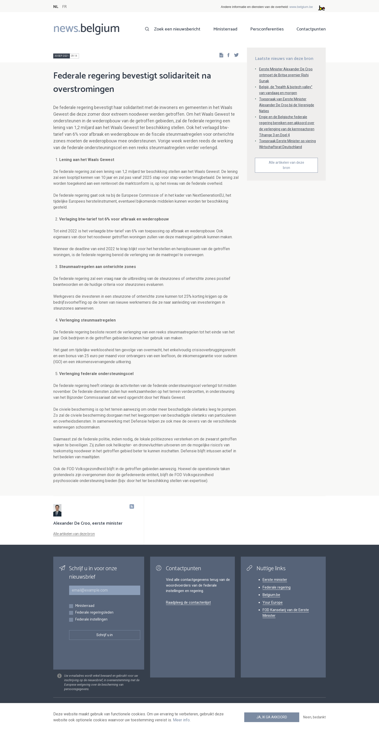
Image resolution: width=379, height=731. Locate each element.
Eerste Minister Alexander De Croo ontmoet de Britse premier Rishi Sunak (286, 75)
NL (55, 6)
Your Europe (273, 602)
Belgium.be (271, 595)
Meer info (181, 720)
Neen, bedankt (314, 717)
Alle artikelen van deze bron (286, 165)
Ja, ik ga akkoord (271, 717)
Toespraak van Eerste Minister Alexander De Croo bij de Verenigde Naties (286, 105)
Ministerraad (225, 29)
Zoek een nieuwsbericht (177, 29)
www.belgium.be (301, 7)
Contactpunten (311, 29)
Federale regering (277, 587)
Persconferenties (267, 29)
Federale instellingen (91, 620)
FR (64, 6)
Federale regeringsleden (94, 613)
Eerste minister (275, 579)
